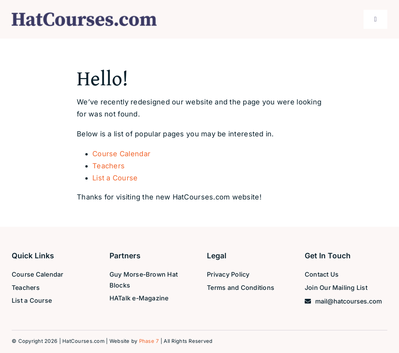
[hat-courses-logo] (84, 16)
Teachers (108, 166)
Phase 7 (149, 341)
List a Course (115, 178)
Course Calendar (121, 154)
